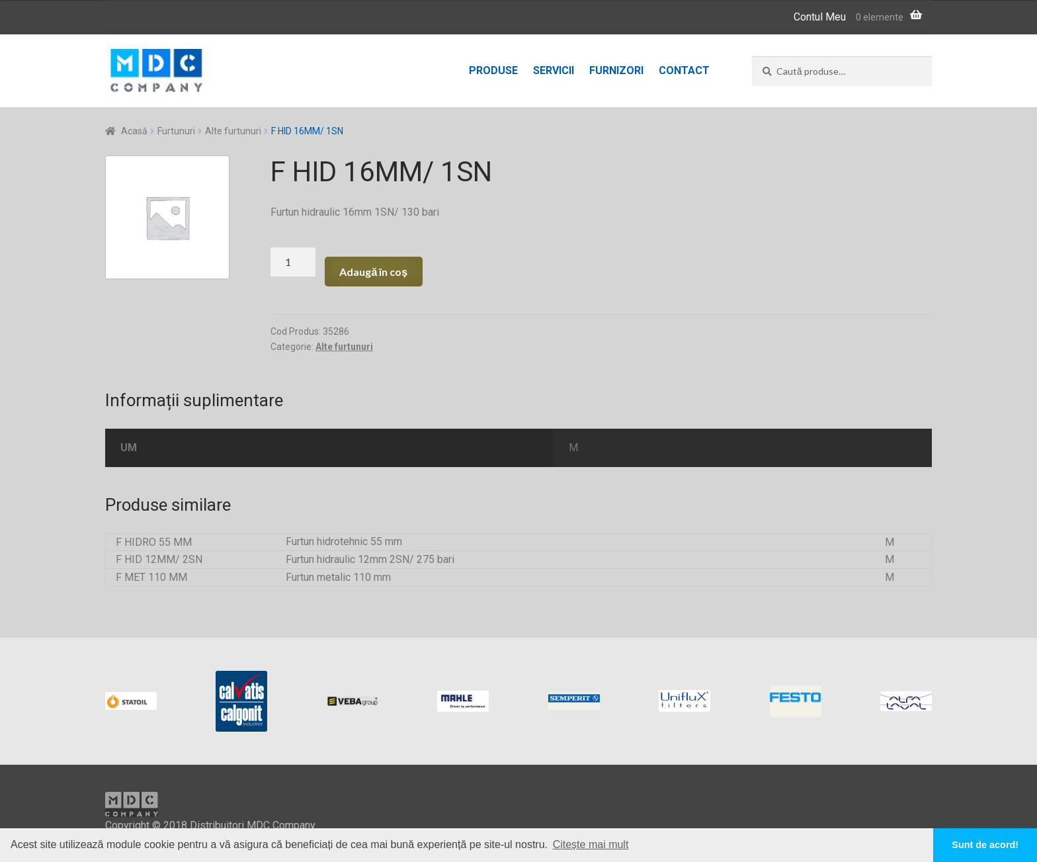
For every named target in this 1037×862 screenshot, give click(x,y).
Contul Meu (820, 17)
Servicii (553, 70)
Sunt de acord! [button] (985, 845)
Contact (684, 70)
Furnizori (616, 70)
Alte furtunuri (233, 131)
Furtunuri (176, 131)
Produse (493, 70)
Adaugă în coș (373, 271)
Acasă (134, 131)
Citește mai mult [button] (591, 844)
